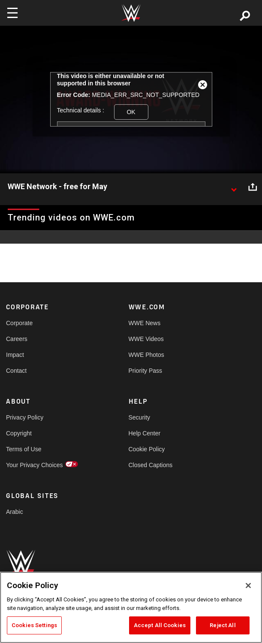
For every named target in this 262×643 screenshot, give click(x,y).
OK (130, 112)
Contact (16, 370)
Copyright (19, 433)
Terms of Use (23, 449)
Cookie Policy (147, 449)
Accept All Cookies (160, 625)
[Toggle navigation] (12, 13)
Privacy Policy (24, 417)
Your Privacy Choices (34, 465)
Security (140, 417)
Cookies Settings (34, 625)
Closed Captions (151, 465)
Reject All (222, 625)
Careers (16, 338)
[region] (131, 607)
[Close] (248, 585)
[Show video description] (233, 187)
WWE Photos (146, 354)
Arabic (14, 511)
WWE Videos (146, 338)
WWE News (145, 323)
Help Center (145, 433)
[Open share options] (252, 187)
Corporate (19, 323)
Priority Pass (146, 370)
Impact (15, 354)
